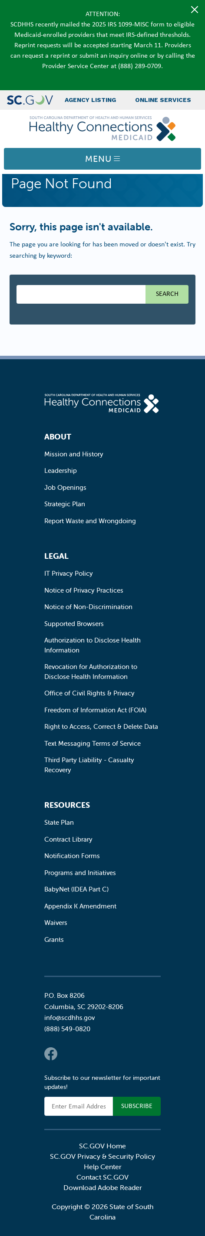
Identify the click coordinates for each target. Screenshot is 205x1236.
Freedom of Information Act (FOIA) (95, 710)
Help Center (103, 1166)
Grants (54, 939)
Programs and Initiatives (80, 873)
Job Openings (65, 487)
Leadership (60, 470)
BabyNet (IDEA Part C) (76, 889)
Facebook (50, 1053)
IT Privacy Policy (68, 573)
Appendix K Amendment (80, 906)
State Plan (59, 822)
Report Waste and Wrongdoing (90, 521)
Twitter (68, 1053)
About (57, 437)
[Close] (194, 9)
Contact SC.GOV (102, 1177)
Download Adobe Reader (102, 1187)
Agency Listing (90, 99)
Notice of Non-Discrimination (88, 607)
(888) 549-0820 (67, 1029)
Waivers (55, 922)
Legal (56, 556)
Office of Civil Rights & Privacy (89, 693)
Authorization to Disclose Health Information (92, 645)
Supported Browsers (74, 624)
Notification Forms (72, 856)
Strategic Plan (64, 504)
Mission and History (73, 454)
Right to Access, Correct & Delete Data (101, 726)
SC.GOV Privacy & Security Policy (102, 1156)
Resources (67, 805)
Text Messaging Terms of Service (92, 743)
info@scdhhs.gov (69, 1017)
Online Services (163, 99)
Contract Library (68, 839)
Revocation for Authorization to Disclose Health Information (90, 671)
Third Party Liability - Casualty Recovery (89, 765)
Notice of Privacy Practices (83, 590)
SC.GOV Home (102, 1145)
